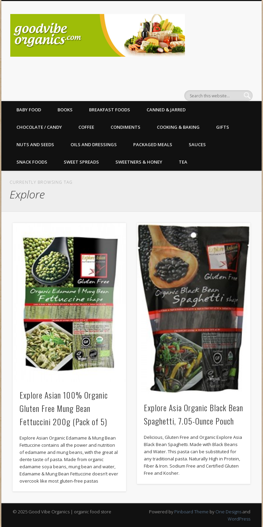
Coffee (86, 127)
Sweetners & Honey (138, 162)
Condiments (125, 127)
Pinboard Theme (191, 512)
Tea (183, 162)
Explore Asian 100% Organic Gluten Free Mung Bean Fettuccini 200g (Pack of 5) (64, 408)
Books (65, 110)
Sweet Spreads (81, 162)
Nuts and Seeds (35, 144)
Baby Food (28, 110)
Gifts (222, 127)
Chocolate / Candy (39, 127)
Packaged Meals (152, 144)
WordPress (239, 519)
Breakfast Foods (109, 110)
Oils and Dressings (94, 144)
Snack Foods (31, 162)
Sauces (197, 144)
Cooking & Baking (178, 127)
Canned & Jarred (166, 110)
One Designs (228, 512)
